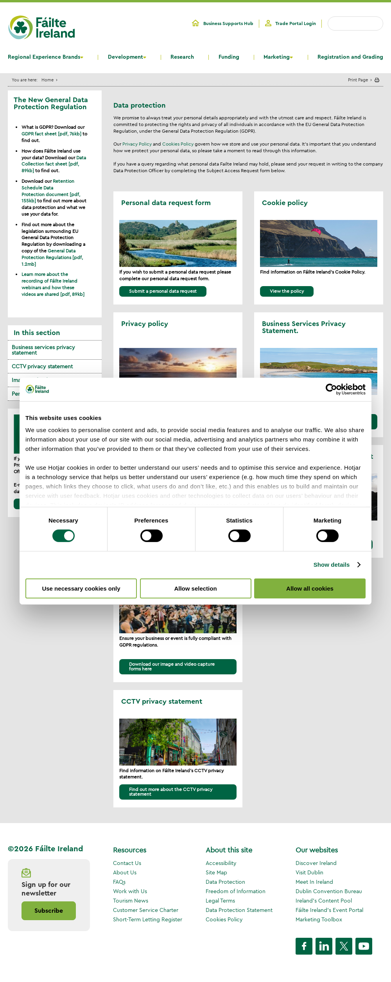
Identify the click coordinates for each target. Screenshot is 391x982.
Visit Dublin (309, 872)
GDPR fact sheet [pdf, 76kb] (51, 134)
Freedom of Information (235, 891)
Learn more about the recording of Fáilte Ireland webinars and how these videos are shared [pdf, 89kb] (53, 284)
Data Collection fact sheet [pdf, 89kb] (54, 164)
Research (182, 57)
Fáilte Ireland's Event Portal (329, 910)
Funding (229, 57)
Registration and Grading (350, 57)
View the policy (287, 291)
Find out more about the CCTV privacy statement (170, 791)
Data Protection (225, 882)
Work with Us (130, 891)
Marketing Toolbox (319, 919)
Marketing (277, 57)
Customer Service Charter (145, 910)
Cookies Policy (178, 144)
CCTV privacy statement (42, 366)
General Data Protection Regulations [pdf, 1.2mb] (52, 257)
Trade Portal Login (295, 23)
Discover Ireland (316, 863)
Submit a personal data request (163, 291)
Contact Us (127, 863)
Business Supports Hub (228, 23)
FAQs (119, 882)
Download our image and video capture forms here (172, 666)
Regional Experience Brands (44, 57)
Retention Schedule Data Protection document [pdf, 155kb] (51, 191)
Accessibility (221, 863)
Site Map (216, 872)
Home (47, 79)
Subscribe (48, 911)
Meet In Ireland (314, 882)
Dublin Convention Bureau (329, 891)
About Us (124, 872)
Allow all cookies (310, 588)
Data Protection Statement (239, 910)
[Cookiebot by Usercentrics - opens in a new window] (331, 389)
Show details (332, 564)
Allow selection (195, 588)
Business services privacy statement (43, 350)
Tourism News (130, 900)
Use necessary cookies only (81, 588)
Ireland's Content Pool (324, 900)
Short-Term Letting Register (147, 919)
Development (125, 57)
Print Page (358, 79)
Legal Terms (220, 900)
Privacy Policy (137, 144)
